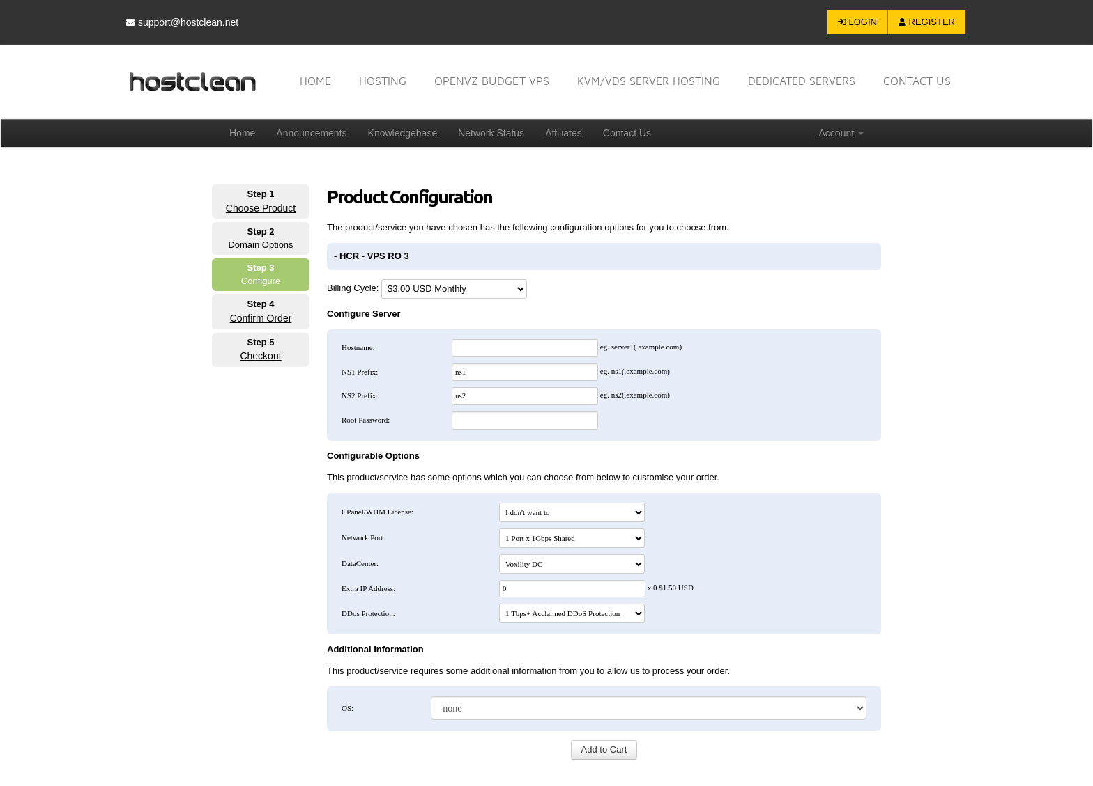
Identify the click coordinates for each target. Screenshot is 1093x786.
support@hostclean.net (182, 22)
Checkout (260, 355)
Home (315, 81)
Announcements (311, 133)
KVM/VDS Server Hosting (648, 81)
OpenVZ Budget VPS (491, 81)
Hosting (382, 81)
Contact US (917, 81)
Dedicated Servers (801, 81)
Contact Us (627, 133)
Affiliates (563, 133)
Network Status (491, 133)
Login (857, 22)
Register (927, 22)
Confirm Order (261, 318)
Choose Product (261, 208)
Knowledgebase (403, 133)
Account (841, 133)
